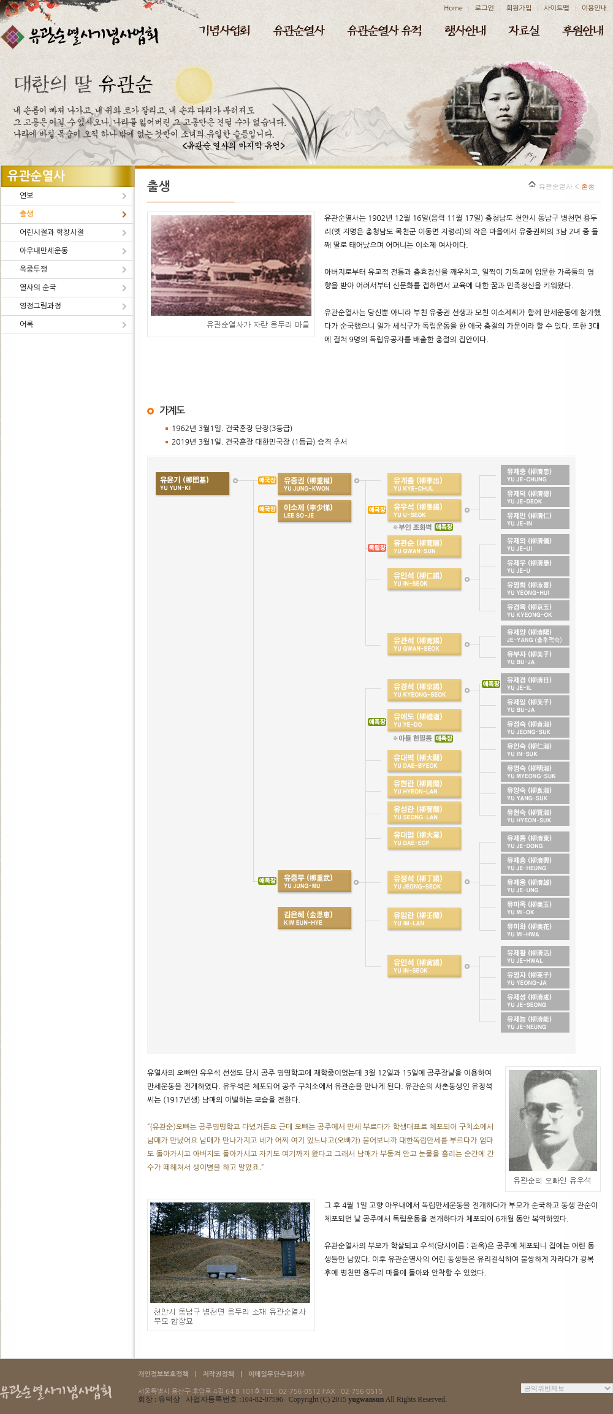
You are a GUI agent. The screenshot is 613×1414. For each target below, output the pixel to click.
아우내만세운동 (44, 250)
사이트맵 (556, 8)
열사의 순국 (38, 287)
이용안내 (594, 8)
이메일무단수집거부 (276, 1374)
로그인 (484, 8)
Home (453, 8)
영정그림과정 (40, 306)
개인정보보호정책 (163, 1374)
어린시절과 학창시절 (52, 232)
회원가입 (518, 8)
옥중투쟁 (33, 269)
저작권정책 (218, 1374)
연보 (27, 195)
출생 (27, 214)
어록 (27, 324)
